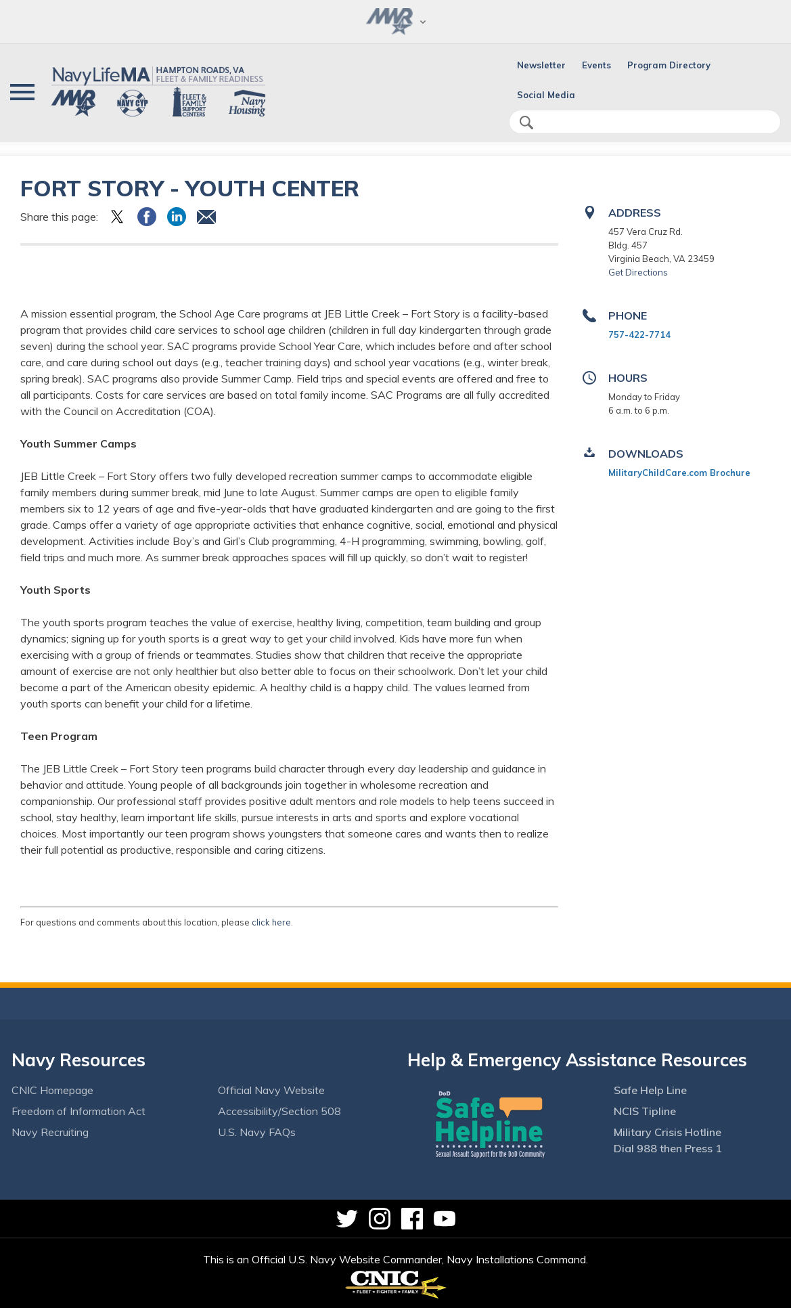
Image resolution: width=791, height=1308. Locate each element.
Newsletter (541, 65)
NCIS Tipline (645, 1111)
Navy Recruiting (50, 1132)
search (526, 122)
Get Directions (638, 272)
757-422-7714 (639, 334)
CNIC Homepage (52, 1090)
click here (271, 922)
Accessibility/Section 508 (279, 1111)
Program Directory (668, 65)
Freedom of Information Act (78, 1111)
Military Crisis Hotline (667, 1132)
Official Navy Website (271, 1090)
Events (596, 65)
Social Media (546, 94)
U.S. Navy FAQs (257, 1132)
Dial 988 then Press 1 (668, 1148)
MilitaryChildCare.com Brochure (679, 472)
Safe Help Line (650, 1090)
